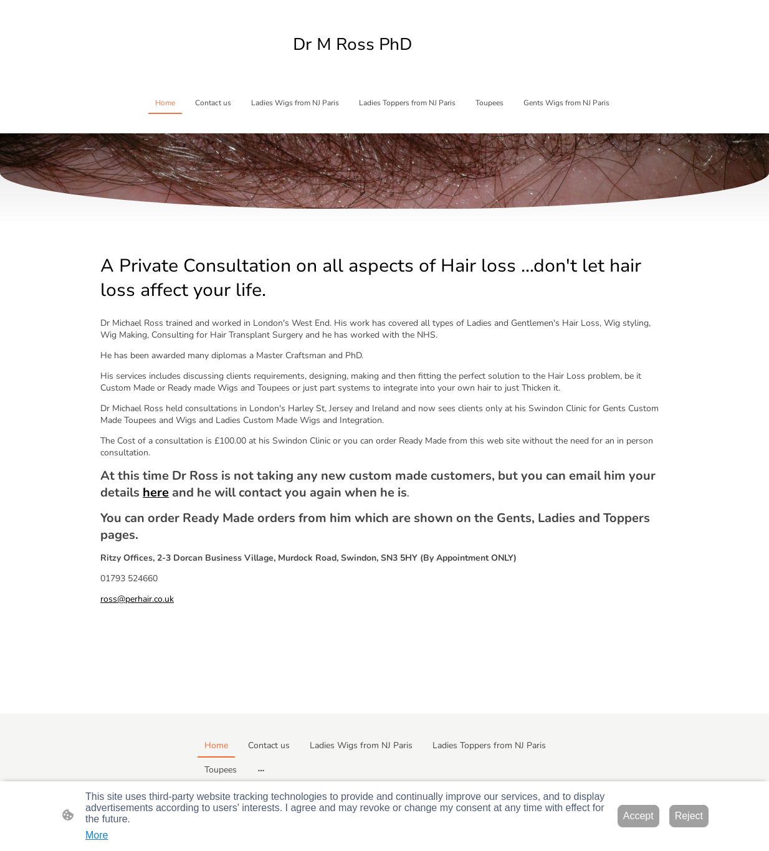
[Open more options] (261, 769)
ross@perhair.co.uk (137, 599)
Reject (689, 816)
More (96, 835)
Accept (638, 816)
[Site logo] (384, 65)
